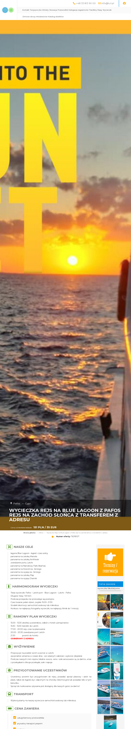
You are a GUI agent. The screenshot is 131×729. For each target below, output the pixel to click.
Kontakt (56, 10)
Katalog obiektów (101, 17)
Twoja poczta (66, 10)
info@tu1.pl (107, 3)
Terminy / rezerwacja (110, 562)
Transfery (124, 10)
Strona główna (29, 533)
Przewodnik (93, 10)
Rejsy (55, 17)
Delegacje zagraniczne (109, 10)
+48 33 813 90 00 (86, 3)
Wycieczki (62, 17)
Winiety (76, 10)
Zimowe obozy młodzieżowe (80, 17)
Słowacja (84, 10)
